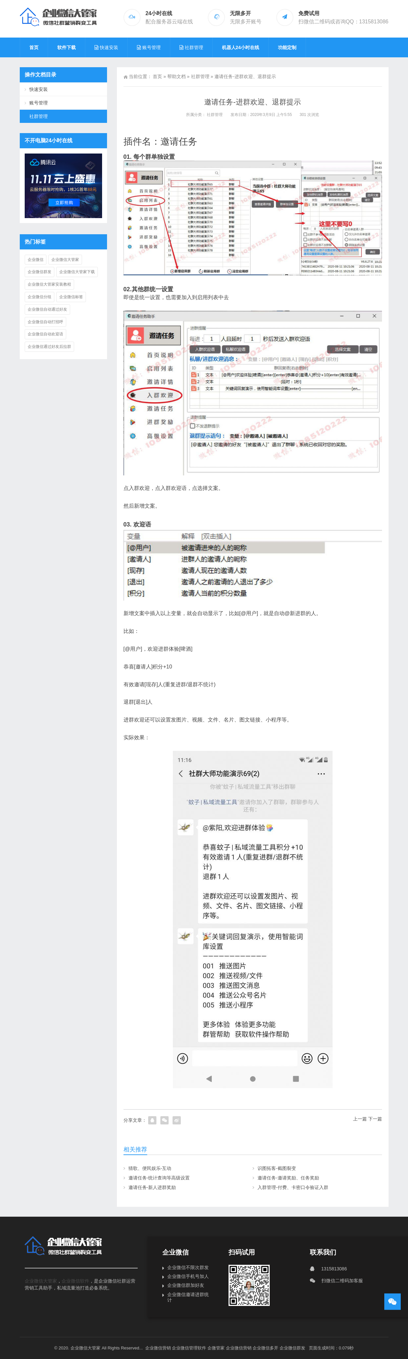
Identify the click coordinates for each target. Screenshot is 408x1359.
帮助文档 (176, 76)
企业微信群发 (39, 271)
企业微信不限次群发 (188, 1267)
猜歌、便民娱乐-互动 (150, 1168)
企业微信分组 (39, 297)
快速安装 (38, 89)
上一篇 (360, 1118)
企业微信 (35, 259)
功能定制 (287, 47)
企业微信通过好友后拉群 (49, 346)
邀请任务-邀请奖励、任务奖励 (288, 1177)
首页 (34, 47)
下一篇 (375, 1118)
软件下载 (66, 47)
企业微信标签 (71, 297)
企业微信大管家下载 (77, 271)
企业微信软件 (75, 1281)
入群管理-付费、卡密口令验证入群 (293, 1187)
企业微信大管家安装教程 (49, 284)
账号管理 (38, 102)
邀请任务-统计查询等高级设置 (159, 1177)
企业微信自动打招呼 (45, 322)
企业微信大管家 (65, 259)
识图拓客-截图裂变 (277, 1168)
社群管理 (200, 76)
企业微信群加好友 (185, 1285)
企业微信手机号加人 (188, 1276)
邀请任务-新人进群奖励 (152, 1187)
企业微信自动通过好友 (47, 309)
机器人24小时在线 (240, 47)
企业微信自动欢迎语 (45, 334)
